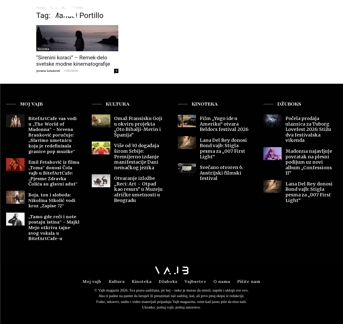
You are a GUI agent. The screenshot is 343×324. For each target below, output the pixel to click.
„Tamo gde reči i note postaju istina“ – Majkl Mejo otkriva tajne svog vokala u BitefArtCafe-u (53, 227)
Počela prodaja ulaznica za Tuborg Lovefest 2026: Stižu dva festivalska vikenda (308, 129)
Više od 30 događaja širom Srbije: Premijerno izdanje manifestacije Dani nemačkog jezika (136, 156)
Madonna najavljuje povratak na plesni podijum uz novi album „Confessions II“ (308, 162)
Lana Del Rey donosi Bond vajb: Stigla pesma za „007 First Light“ (223, 148)
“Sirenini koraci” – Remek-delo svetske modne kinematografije (73, 61)
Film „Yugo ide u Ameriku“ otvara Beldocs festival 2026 (224, 123)
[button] (299, 14)
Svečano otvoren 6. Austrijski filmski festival (221, 172)
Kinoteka (43, 49)
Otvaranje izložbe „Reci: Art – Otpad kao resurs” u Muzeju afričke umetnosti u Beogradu (138, 189)
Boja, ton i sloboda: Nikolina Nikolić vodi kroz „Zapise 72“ (51, 200)
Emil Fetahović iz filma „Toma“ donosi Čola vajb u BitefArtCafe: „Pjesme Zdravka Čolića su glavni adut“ (53, 173)
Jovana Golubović (48, 71)
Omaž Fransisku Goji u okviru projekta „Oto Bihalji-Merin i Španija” (138, 126)
